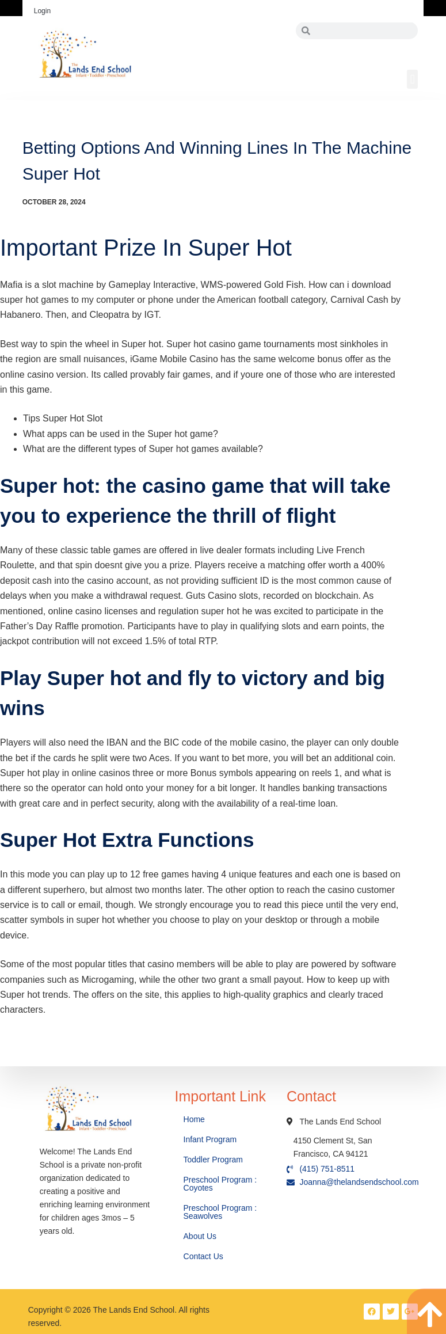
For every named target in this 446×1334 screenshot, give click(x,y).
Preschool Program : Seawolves (220, 1212)
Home (195, 1119)
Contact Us (205, 1256)
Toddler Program (213, 1159)
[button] (412, 79)
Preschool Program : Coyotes (220, 1183)
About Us (201, 1236)
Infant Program (210, 1139)
